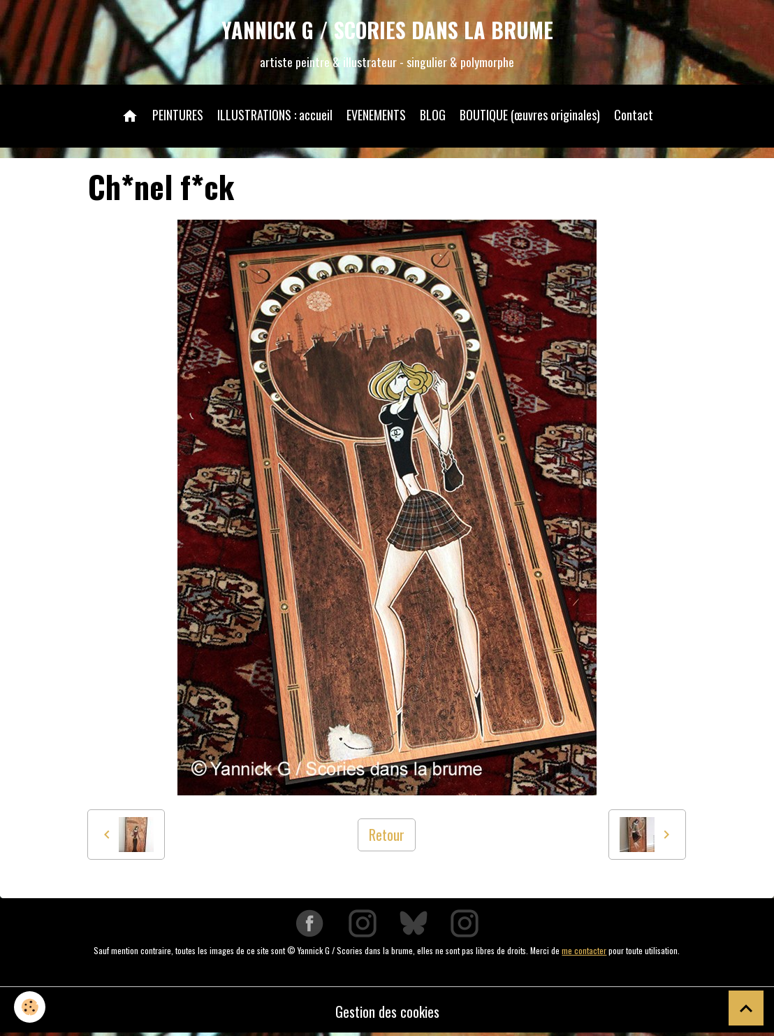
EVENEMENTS (376, 115)
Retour (386, 834)
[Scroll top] (746, 1008)
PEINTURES (177, 115)
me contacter (584, 950)
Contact (633, 115)
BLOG (433, 115)
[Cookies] (29, 1007)
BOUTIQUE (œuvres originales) (530, 115)
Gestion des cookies (387, 1011)
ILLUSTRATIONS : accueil (275, 115)
